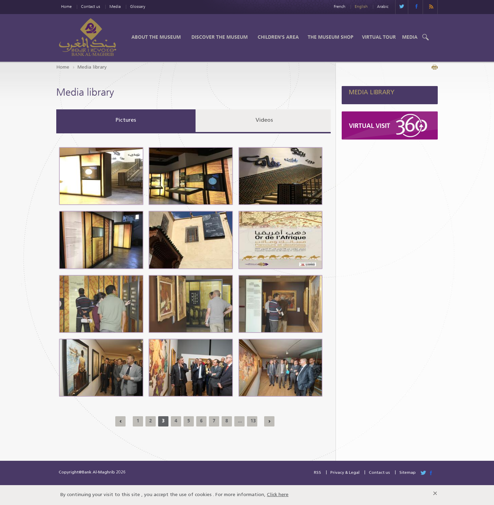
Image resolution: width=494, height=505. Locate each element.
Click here (278, 494)
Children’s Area (278, 37)
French (339, 6)
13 (253, 421)
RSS (317, 473)
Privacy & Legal (345, 473)
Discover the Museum (219, 37)
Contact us (90, 6)
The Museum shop (330, 37)
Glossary (137, 6)
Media (115, 6)
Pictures (126, 120)
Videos (264, 120)
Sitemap (407, 473)
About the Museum (156, 37)
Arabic (382, 6)
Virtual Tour (379, 37)
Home (66, 6)
